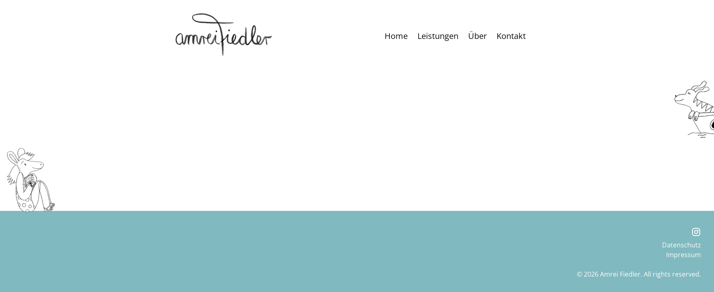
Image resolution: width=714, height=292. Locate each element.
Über (477, 35)
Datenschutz (681, 244)
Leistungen (437, 35)
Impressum (683, 254)
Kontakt (511, 35)
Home (396, 35)
